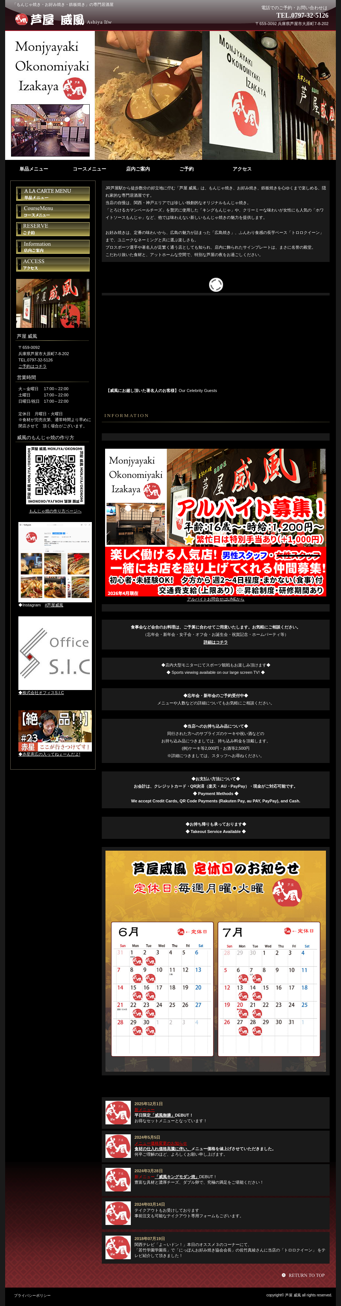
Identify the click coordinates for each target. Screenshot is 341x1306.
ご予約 (53, 229)
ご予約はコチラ (32, 366)
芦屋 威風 (66, 19)
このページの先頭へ (304, 1275)
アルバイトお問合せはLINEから (216, 599)
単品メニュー (53, 194)
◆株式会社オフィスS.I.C (41, 692)
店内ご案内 (53, 247)
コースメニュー (53, 211)
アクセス (53, 265)
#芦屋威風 (54, 605)
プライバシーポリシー (32, 1295)
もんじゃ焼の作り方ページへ (55, 511)
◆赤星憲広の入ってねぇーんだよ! (49, 754)
